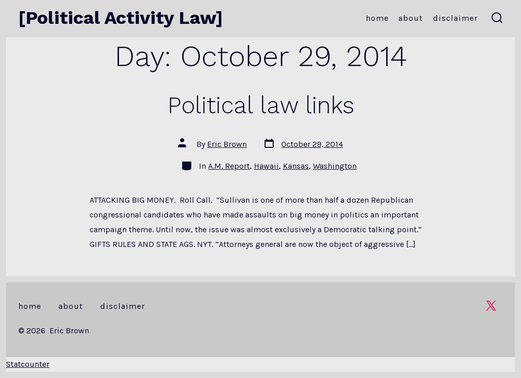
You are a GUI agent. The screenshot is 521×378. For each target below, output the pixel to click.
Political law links (260, 105)
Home (377, 18)
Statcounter (27, 364)
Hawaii (266, 166)
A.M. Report (229, 166)
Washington (335, 166)
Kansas (296, 166)
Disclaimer (455, 18)
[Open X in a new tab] (491, 306)
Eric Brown (227, 144)
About (410, 18)
